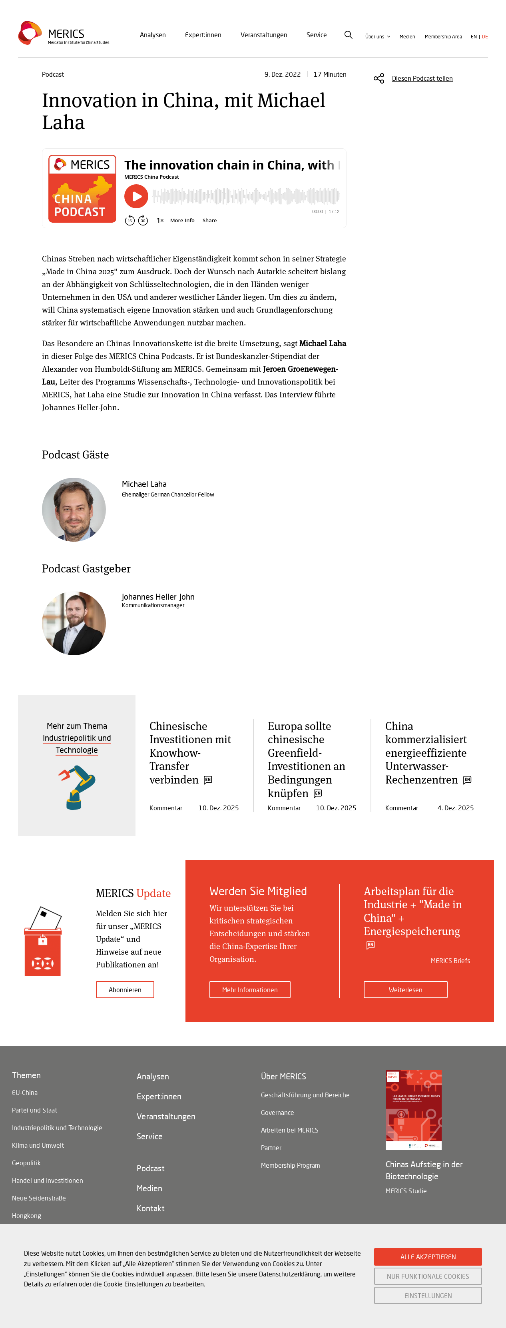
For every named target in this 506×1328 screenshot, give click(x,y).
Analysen (153, 34)
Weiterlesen (405, 989)
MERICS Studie (406, 1190)
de (485, 37)
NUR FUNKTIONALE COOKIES (428, 1276)
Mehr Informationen (250, 989)
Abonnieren (125, 989)
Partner (271, 1147)
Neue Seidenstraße (39, 1198)
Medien (407, 37)
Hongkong (26, 1215)
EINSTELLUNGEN (428, 1295)
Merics (66, 33)
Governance (277, 1112)
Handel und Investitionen (47, 1180)
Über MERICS (283, 1076)
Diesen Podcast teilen (422, 78)
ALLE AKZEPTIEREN (428, 1256)
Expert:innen (203, 34)
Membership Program (290, 1165)
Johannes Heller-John (158, 596)
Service (317, 34)
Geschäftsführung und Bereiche (305, 1095)
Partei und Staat (34, 1110)
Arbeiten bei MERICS (290, 1130)
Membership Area (443, 37)
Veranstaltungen (264, 34)
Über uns (374, 37)
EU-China (25, 1092)
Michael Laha (144, 484)
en (474, 37)
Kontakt (151, 1208)
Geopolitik (26, 1162)
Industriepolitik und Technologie (57, 1127)
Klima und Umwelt (38, 1145)
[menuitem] (152, 34)
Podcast (151, 1168)
